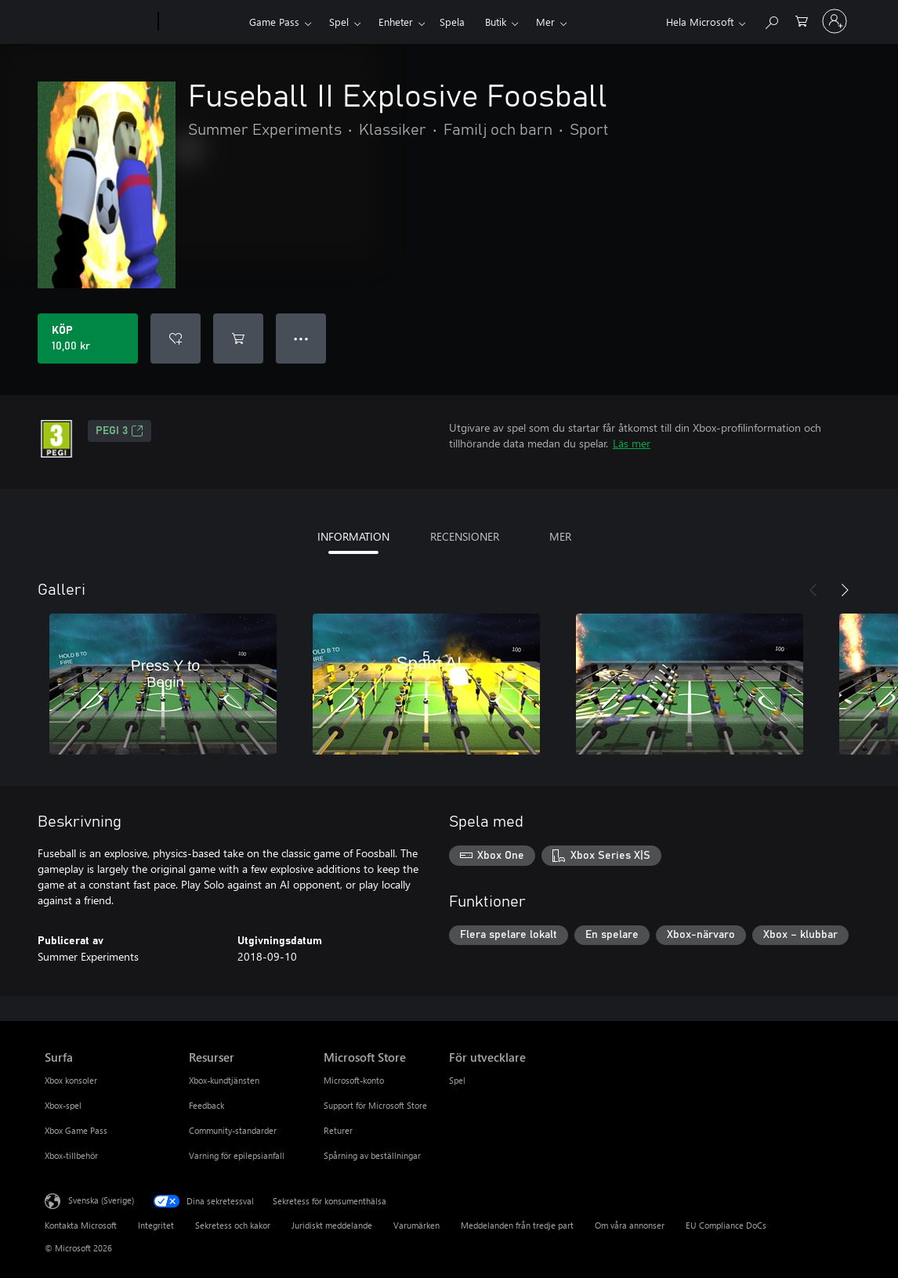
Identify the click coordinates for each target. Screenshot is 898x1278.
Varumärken (416, 1225)
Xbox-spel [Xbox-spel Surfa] (63, 1105)
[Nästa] (844, 590)
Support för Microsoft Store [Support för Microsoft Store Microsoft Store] (375, 1105)
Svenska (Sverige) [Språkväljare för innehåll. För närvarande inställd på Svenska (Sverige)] (101, 1200)
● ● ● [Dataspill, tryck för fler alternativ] (301, 338)
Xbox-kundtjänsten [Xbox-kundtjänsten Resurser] (224, 1080)
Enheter (395, 21)
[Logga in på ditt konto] (834, 21)
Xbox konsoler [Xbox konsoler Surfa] (71, 1080)
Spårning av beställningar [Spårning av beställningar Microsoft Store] (372, 1155)
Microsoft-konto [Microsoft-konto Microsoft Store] (354, 1080)
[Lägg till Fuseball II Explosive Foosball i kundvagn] (238, 338)
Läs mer (631, 443)
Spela (452, 21)
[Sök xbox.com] (771, 20)
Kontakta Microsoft (81, 1225)
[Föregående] (813, 590)
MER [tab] (560, 536)
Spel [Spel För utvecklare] (457, 1080)
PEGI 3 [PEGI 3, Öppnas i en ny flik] (119, 431)
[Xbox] (201, 22)
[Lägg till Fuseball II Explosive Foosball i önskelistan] (175, 338)
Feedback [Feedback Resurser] (206, 1105)
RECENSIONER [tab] (464, 536)
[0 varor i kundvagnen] (801, 20)
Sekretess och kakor (232, 1225)
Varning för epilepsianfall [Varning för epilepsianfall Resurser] (236, 1155)
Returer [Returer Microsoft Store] (338, 1130)
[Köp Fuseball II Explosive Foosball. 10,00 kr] (88, 338)
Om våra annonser (629, 1225)
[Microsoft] (98, 22)
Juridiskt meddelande (331, 1225)
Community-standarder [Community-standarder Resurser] (233, 1130)
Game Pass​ (274, 21)
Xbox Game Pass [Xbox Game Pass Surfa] (76, 1130)
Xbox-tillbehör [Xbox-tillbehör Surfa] (71, 1155)
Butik (495, 21)
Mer (545, 21)
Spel (339, 21)
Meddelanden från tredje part (517, 1225)
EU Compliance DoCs (726, 1225)
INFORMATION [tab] (353, 536)
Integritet (156, 1225)
